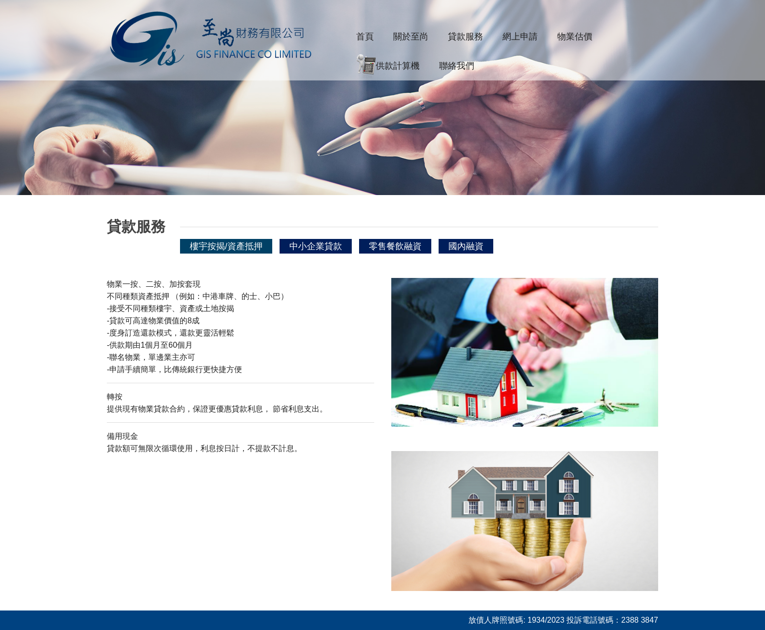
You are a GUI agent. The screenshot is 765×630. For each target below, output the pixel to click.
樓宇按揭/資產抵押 (226, 246)
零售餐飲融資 (395, 246)
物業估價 (574, 36)
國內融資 (465, 246)
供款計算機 (388, 66)
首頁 (365, 36)
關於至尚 (410, 36)
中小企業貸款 (315, 246)
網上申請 (520, 36)
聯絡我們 (456, 66)
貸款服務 (465, 36)
